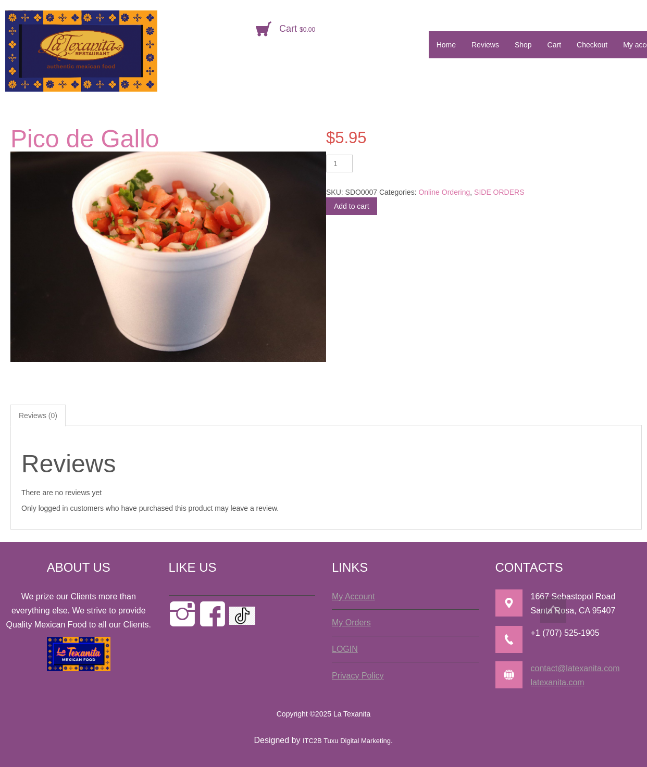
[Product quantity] (339, 163)
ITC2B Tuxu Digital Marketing (347, 741)
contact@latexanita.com (575, 668)
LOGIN (345, 649)
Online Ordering (444, 192)
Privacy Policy (358, 675)
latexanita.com (557, 682)
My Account (353, 596)
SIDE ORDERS (499, 192)
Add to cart (351, 206)
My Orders (351, 622)
